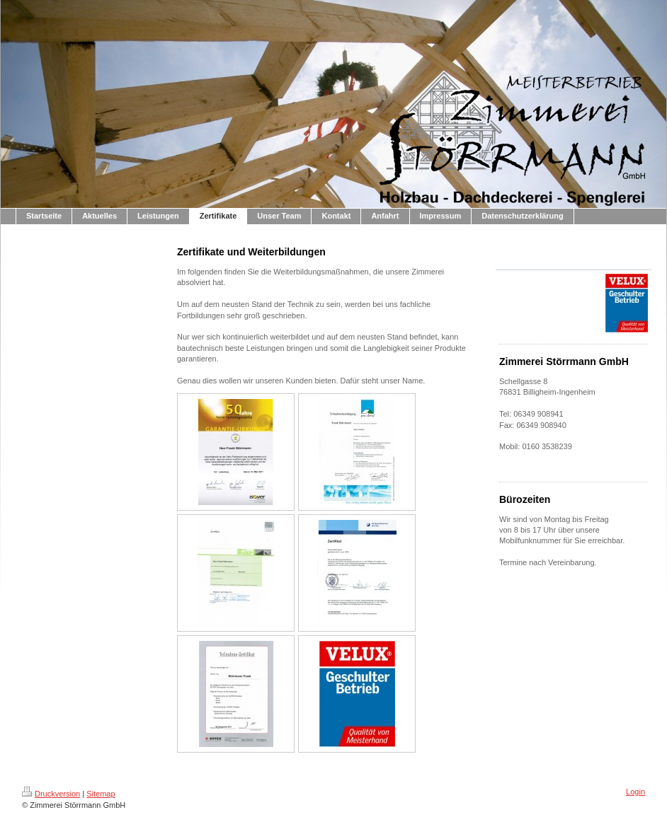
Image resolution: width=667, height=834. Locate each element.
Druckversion (51, 793)
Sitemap (100, 793)
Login (635, 791)
